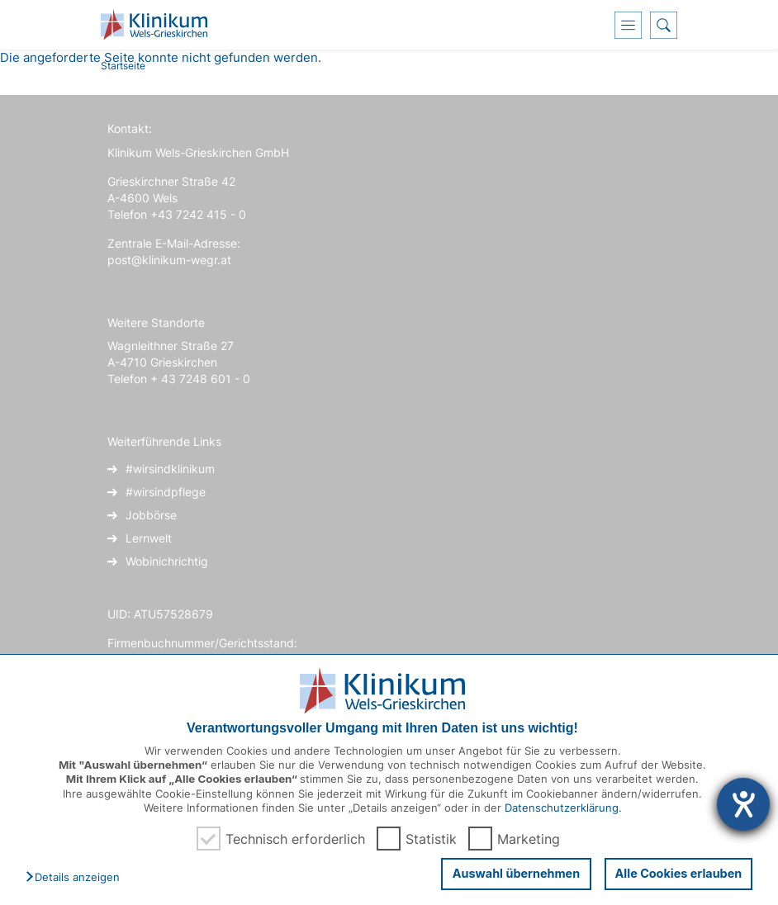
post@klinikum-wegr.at (169, 260)
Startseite (123, 65)
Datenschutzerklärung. (563, 807)
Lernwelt (149, 538)
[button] (77, 878)
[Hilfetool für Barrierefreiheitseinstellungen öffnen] (743, 804)
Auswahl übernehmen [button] (514, 873)
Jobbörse (151, 515)
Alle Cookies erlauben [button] (678, 873)
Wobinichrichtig (167, 561)
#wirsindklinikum (170, 469)
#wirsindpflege (166, 492)
